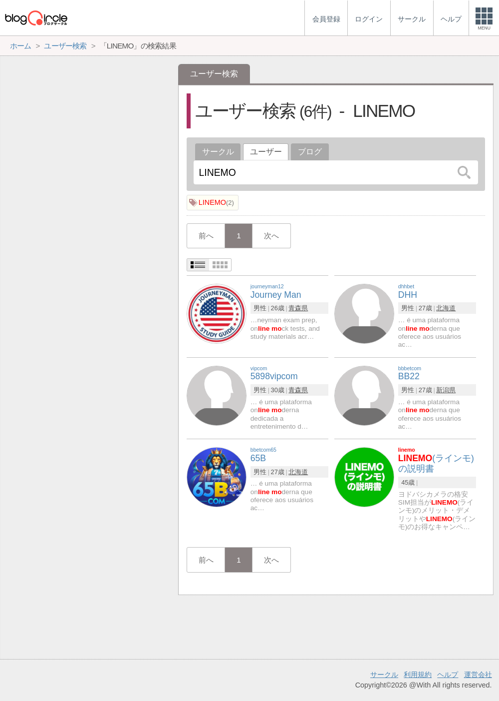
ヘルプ (447, 675)
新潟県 (446, 390)
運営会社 (478, 675)
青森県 (298, 308)
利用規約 (418, 675)
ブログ (310, 151)
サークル (218, 151)
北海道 (446, 308)
